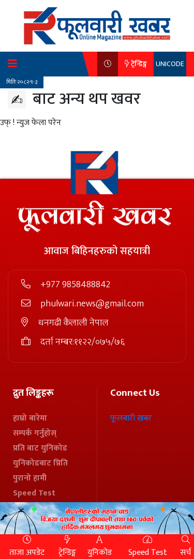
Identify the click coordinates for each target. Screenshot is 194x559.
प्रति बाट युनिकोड (40, 448)
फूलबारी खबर (131, 418)
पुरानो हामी (30, 478)
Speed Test (34, 493)
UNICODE (170, 64)
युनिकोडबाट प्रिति (40, 463)
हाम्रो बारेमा (30, 418)
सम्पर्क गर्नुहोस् (34, 433)
